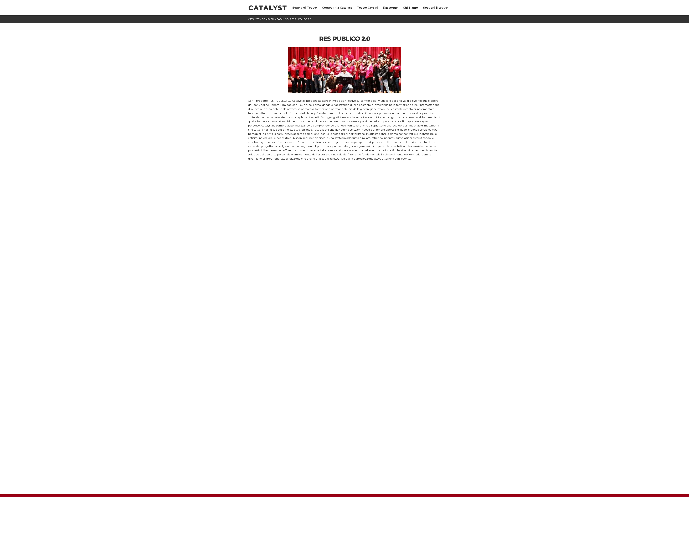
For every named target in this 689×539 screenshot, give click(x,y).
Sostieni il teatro (435, 7)
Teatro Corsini (367, 7)
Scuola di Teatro (304, 7)
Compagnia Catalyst (337, 7)
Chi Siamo (410, 7)
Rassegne (390, 7)
